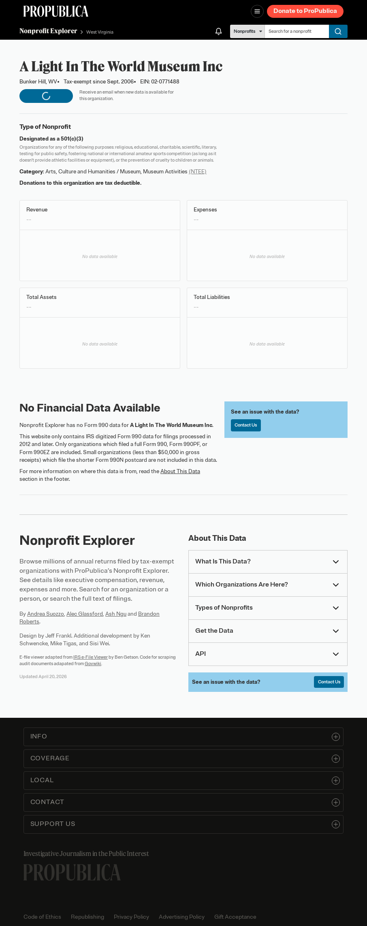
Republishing (87, 916)
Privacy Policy (131, 916)
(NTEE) (198, 171)
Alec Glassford (84, 613)
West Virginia (99, 32)
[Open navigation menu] (257, 11)
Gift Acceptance (235, 916)
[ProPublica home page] (72, 872)
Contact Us (246, 425)
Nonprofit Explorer (48, 31)
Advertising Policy (182, 916)
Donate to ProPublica (305, 11)
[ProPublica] (55, 11)
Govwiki (93, 663)
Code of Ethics (42, 916)
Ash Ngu (115, 613)
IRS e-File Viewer (90, 657)
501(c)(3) (72, 138)
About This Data (180, 471)
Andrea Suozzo (45, 613)
